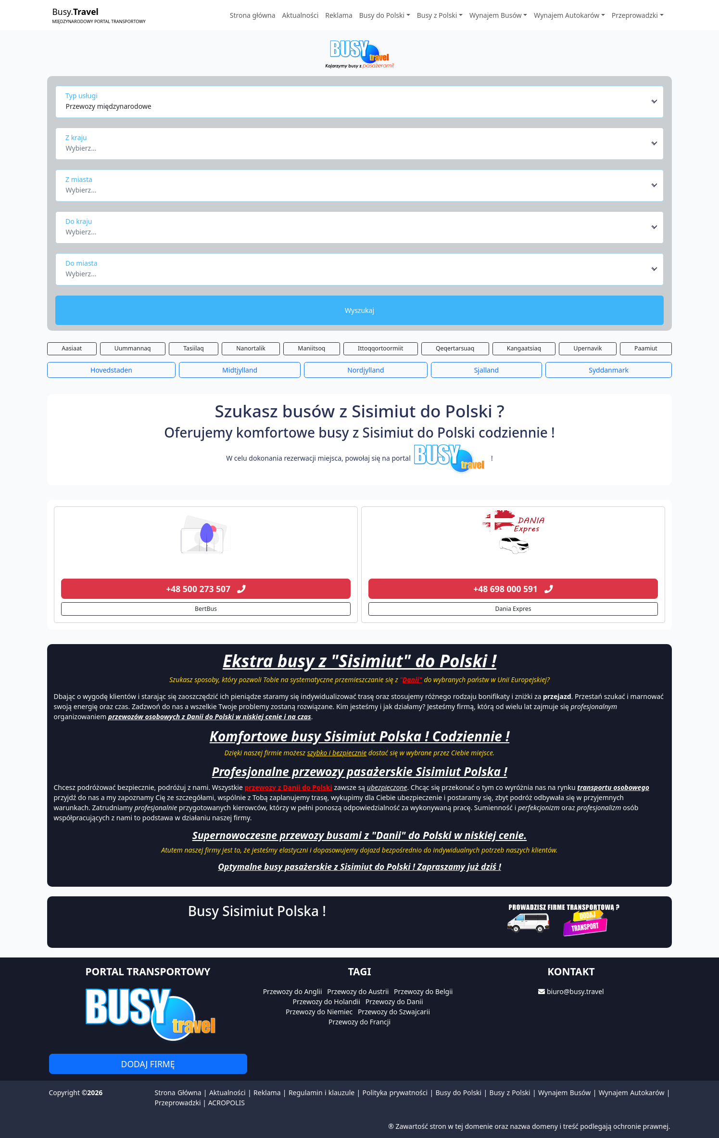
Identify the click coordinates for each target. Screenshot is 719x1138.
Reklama (339, 15)
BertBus (206, 609)
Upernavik (588, 348)
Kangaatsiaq (524, 348)
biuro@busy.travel (575, 991)
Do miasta (81, 263)
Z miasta (78, 179)
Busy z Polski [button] (437, 15)
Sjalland (486, 370)
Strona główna (253, 15)
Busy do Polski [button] (381, 15)
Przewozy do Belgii (423, 991)
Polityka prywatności (395, 1092)
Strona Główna (178, 1092)
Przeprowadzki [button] (635, 15)
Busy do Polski (459, 1092)
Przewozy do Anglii (292, 991)
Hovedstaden (111, 370)
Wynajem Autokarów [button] (566, 15)
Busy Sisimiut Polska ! (257, 911)
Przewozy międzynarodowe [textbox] (108, 106)
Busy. (99, 15)
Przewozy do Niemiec (319, 1011)
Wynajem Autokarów (632, 1092)
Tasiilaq (193, 348)
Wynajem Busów (564, 1092)
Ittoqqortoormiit (380, 348)
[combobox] (362, 101)
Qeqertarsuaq (455, 348)
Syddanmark (609, 370)
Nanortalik (250, 348)
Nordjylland (365, 370)
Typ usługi (81, 95)
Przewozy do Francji (359, 1021)
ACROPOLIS (226, 1102)
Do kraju (78, 221)
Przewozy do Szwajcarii (394, 1011)
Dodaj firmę (148, 1064)
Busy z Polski (510, 1092)
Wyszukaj (359, 310)
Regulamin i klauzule (321, 1092)
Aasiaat (72, 348)
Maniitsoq (311, 348)
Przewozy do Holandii (326, 1001)
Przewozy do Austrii (358, 991)
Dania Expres (513, 609)
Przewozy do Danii (394, 1001)
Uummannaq (132, 348)
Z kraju (76, 137)
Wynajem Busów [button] (495, 15)
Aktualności (300, 15)
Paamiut (645, 348)
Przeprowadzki (178, 1102)
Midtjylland (239, 370)
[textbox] (357, 145)
